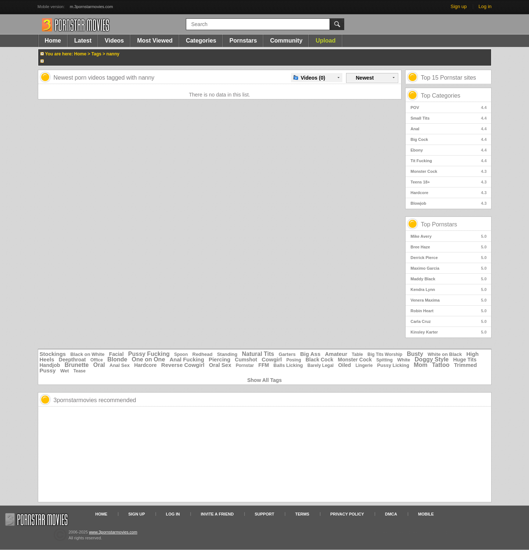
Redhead (202, 354)
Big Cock (449, 139)
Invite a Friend (217, 514)
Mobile (426, 514)
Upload (325, 40)
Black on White (87, 354)
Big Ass (310, 354)
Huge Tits (465, 360)
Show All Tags (264, 380)
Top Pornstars (439, 224)
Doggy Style (432, 359)
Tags (96, 54)
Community (286, 40)
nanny (113, 54)
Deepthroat (72, 360)
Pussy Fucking (149, 354)
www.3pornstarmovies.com (113, 532)
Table (357, 354)
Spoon (181, 354)
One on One (148, 359)
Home (53, 40)
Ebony (449, 150)
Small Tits (449, 118)
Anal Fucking (187, 359)
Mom (420, 365)
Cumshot (246, 360)
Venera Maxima (449, 300)
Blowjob (449, 203)
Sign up (458, 6)
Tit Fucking (449, 160)
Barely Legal (320, 365)
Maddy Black (449, 278)
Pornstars (243, 40)
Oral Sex (220, 365)
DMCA (391, 514)
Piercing (219, 359)
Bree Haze (449, 246)
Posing (294, 360)
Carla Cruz (449, 321)
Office (96, 360)
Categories (201, 40)
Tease (79, 371)
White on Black (445, 354)
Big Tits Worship (384, 354)
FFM (263, 365)
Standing (227, 354)
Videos (114, 40)
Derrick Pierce (449, 257)
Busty (415, 354)
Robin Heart (449, 310)
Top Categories (441, 95)
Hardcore (449, 192)
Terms (302, 514)
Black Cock (319, 360)
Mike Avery (449, 236)
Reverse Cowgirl (183, 365)
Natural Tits (258, 354)
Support (264, 514)
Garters (286, 354)
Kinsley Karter (449, 332)
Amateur (336, 354)
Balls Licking (288, 365)
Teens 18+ (449, 182)
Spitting (384, 360)
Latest (82, 40)
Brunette (77, 365)
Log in (485, 6)
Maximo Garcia (449, 268)
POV (449, 107)
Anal (449, 128)
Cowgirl (272, 359)
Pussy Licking (393, 365)
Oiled (344, 365)
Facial (116, 354)
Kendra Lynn (449, 289)
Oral (99, 365)
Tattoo (441, 365)
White (403, 360)
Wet (64, 371)
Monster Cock (449, 171)
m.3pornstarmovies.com (91, 6)
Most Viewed (155, 40)
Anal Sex (119, 365)
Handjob (50, 365)
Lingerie (364, 365)
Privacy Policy (347, 514)
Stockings (53, 354)
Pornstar (245, 365)
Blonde (117, 359)
